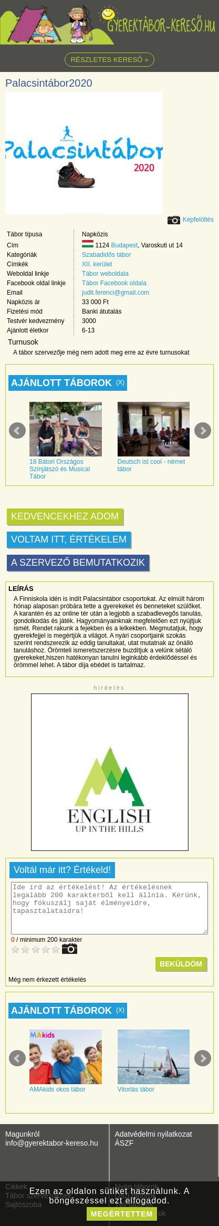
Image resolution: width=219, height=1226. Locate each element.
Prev (17, 430)
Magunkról (22, 1134)
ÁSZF (124, 1143)
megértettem (122, 1214)
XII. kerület (97, 264)
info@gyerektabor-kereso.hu (51, 1143)
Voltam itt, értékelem (69, 539)
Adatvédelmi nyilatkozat (153, 1134)
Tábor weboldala (105, 273)
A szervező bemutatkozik (78, 562)
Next (202, 430)
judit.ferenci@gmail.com (115, 292)
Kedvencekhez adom (65, 516)
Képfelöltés (198, 219)
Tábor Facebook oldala (114, 283)
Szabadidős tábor (106, 254)
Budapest (124, 245)
